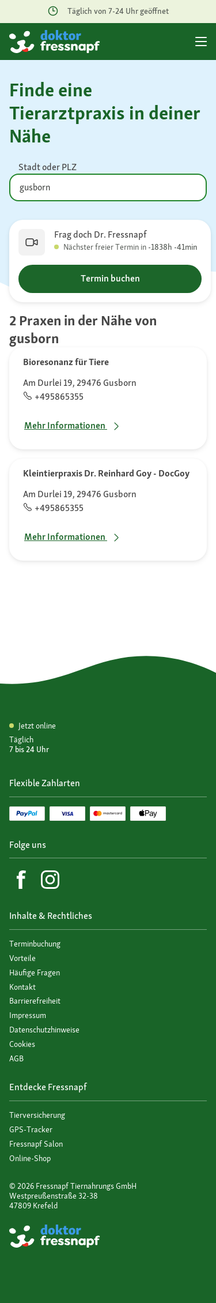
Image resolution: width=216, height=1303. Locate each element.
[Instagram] (50, 880)
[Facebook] (21, 880)
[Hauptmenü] (201, 41)
